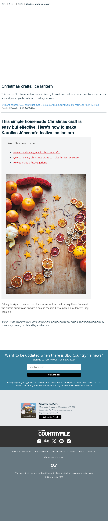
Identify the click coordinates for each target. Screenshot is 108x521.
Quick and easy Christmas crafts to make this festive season (46, 157)
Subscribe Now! (50, 417)
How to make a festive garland (30, 162)
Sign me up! (54, 375)
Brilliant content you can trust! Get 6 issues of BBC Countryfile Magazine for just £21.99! (50, 105)
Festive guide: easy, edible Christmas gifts (36, 152)
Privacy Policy (53, 385)
